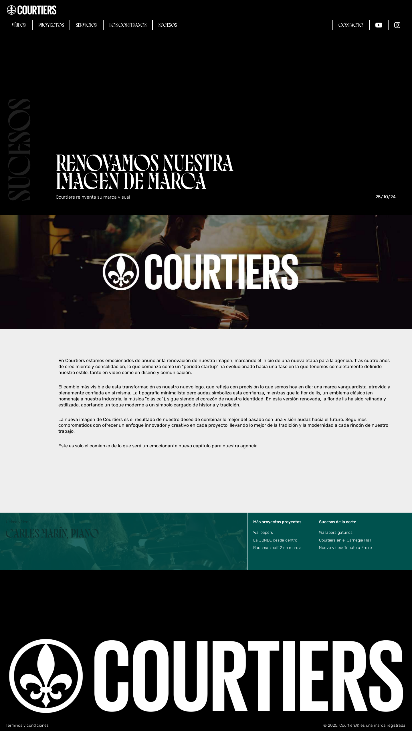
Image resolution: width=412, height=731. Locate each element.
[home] (32, 10)
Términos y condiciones (27, 725)
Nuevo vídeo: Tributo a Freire (345, 547)
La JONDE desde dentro (275, 540)
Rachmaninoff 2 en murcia (277, 547)
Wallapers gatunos (335, 532)
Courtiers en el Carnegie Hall (345, 540)
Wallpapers (263, 532)
